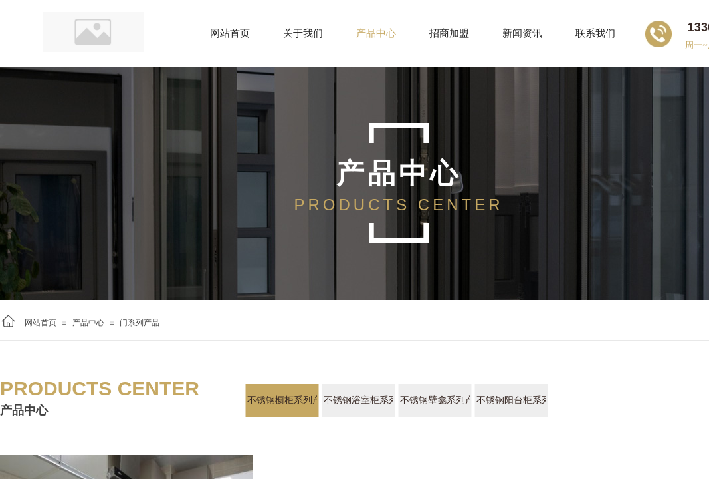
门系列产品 (139, 322)
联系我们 (595, 33)
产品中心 (88, 322)
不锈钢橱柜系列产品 (282, 400)
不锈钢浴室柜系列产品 (358, 400)
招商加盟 (449, 33)
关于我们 (303, 33)
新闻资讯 (522, 33)
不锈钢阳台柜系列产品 (511, 400)
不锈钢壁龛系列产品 (435, 400)
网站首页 (40, 322)
